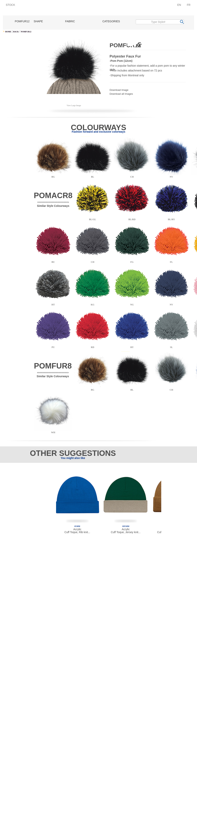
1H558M (125, 526)
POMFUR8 (53, 366)
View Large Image (74, 105)
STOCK (10, 4)
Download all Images (121, 93)
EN (179, 4)
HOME (8, 32)
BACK (16, 32)
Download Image (119, 89)
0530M (77, 526)
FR (188, 4)
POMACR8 (53, 195)
